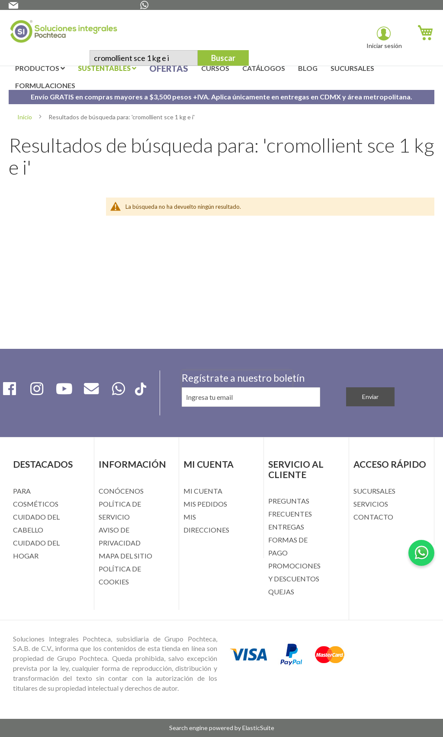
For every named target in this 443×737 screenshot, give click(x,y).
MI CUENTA (202, 491)
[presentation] (237, 420)
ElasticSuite (258, 727)
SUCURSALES (374, 491)
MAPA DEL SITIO (125, 556)
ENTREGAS (286, 527)
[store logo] (64, 33)
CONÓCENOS (121, 491)
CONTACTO (373, 517)
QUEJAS (281, 591)
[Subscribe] (370, 396)
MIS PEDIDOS (205, 504)
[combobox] (144, 58)
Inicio (25, 117)
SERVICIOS (370, 504)
